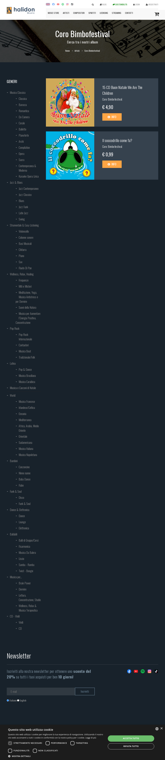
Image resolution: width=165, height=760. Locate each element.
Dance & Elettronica (19, 510)
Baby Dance (24, 479)
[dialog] (82, 742)
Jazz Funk (23, 207)
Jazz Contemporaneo (29, 188)
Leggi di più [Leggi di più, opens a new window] (90, 737)
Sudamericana (25, 442)
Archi (21, 141)
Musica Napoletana (28, 455)
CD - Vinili (15, 616)
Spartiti (92, 12)
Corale (22, 123)
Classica (23, 99)
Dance (22, 516)
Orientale (23, 436)
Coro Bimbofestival (112, 99)
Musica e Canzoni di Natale (23, 388)
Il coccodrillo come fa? (117, 140)
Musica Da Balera (27, 552)
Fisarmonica (24, 546)
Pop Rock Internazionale (25, 336)
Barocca (23, 105)
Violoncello (24, 231)
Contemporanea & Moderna (27, 168)
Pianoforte (24, 135)
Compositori (79, 12)
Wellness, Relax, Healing (22, 274)
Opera (21, 154)
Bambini (14, 461)
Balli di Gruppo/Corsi (29, 540)
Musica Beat (25, 351)
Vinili (21, 622)
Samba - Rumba (26, 565)
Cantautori (24, 345)
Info (112, 117)
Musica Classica (17, 92)
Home (67, 50)
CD (20, 628)
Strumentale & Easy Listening (24, 225)
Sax (20, 262)
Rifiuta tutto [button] (131, 746)
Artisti (66, 12)
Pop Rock (14, 328)
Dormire (22, 589)
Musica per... (16, 577)
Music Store (53, 12)
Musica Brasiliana (27, 375)
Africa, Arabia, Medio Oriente (29, 428)
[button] (56, 756)
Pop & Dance (25, 369)
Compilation (24, 147)
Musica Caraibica (27, 382)
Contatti (129, 12)
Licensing (104, 12)
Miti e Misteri (25, 286)
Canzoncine (24, 467)
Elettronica (24, 528)
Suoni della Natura (27, 307)
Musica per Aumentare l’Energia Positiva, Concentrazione (28, 318)
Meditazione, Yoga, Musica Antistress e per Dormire (27, 297)
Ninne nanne (24, 473)
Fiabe (21, 485)
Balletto (22, 129)
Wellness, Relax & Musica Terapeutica (28, 608)
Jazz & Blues (16, 182)
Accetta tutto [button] (131, 738)
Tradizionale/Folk (27, 357)
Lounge (22, 522)
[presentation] (31, 715)
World (12, 395)
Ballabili (13, 534)
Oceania (22, 414)
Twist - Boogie (26, 571)
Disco (21, 497)
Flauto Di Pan (25, 268)
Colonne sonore (26, 237)
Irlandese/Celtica (27, 407)
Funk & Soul (16, 491)
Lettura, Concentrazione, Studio (30, 597)
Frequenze (24, 280)
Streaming (116, 12)
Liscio (21, 559)
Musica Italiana (26, 449)
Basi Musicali (25, 243)
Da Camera (24, 117)
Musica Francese (27, 401)
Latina (13, 363)
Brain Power (25, 583)
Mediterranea (25, 420)
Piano (21, 256)
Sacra (21, 160)
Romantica (24, 111)
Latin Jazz (23, 213)
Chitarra (22, 250)
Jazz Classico (25, 195)
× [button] (161, 728)
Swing (22, 219)
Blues (21, 201)
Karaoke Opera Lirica (29, 176)
